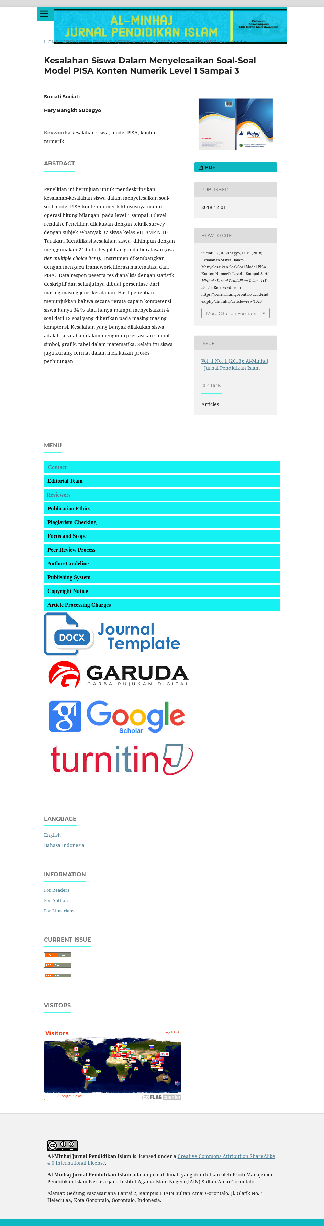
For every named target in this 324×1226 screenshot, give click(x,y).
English (52, 835)
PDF (209, 167)
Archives (74, 41)
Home (51, 41)
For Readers (56, 890)
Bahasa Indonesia (64, 845)
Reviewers (59, 495)
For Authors (56, 900)
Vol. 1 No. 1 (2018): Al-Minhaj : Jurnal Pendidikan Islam (158, 41)
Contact (57, 467)
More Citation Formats (231, 313)
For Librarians (59, 911)
